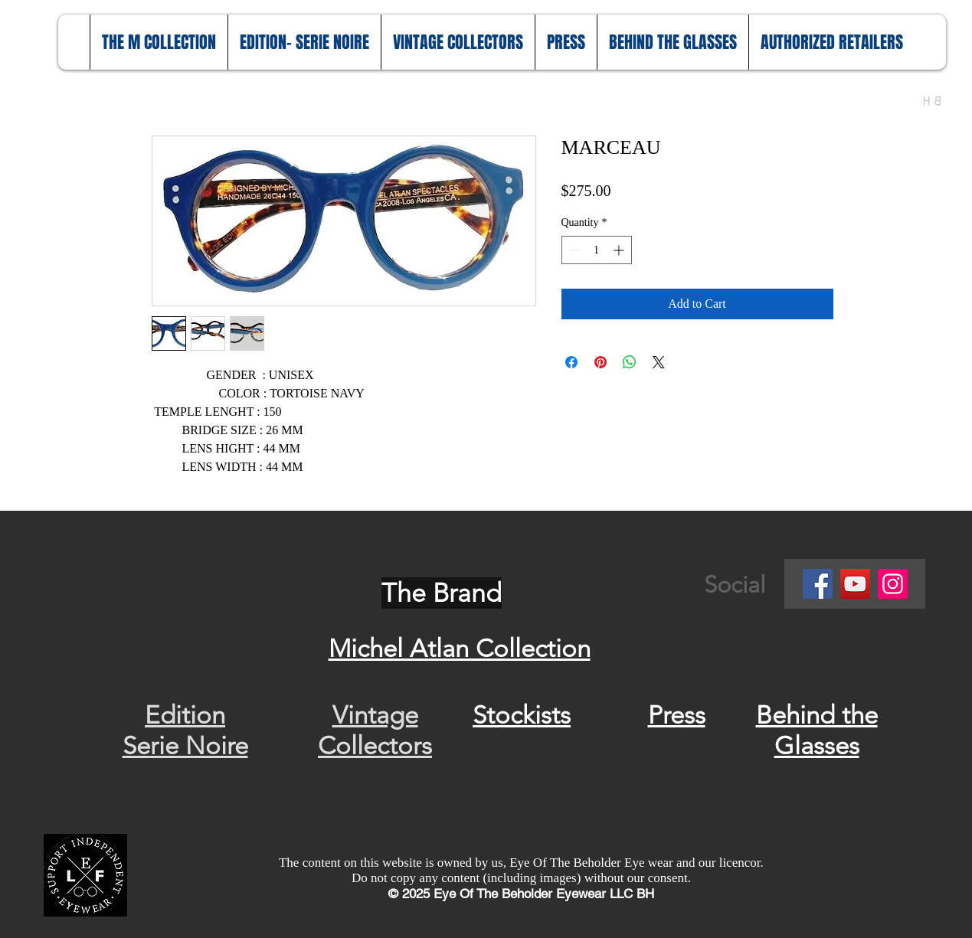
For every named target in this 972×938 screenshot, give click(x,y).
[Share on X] (659, 362)
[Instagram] (893, 584)
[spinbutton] (596, 250)
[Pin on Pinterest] (600, 362)
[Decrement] (573, 250)
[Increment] (620, 250)
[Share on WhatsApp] (629, 362)
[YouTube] (855, 584)
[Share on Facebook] (571, 362)
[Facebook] (818, 584)
